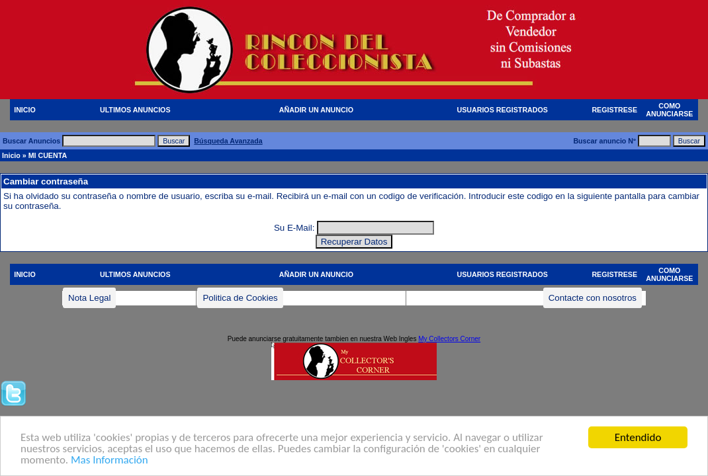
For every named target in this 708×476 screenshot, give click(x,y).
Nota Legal (89, 298)
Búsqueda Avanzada (228, 141)
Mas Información (109, 460)
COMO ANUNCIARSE (669, 110)
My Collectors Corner (449, 338)
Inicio (11, 155)
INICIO (25, 110)
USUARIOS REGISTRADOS (502, 110)
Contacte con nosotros (593, 298)
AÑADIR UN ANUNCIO (316, 110)
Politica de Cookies (239, 298)
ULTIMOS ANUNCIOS (135, 110)
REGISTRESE (614, 110)
